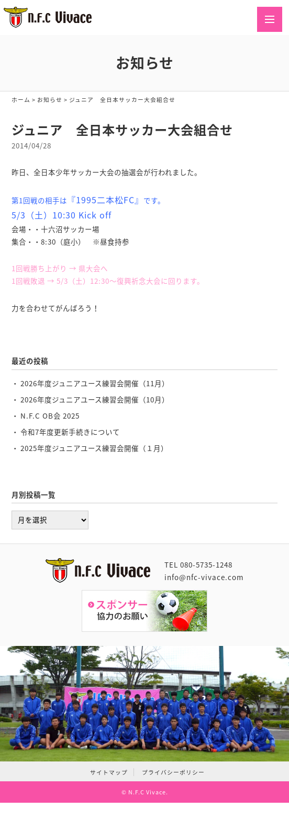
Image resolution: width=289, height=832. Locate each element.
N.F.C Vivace (147, 792)
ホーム (21, 99)
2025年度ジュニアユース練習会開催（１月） (94, 448)
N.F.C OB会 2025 (50, 415)
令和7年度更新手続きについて (70, 431)
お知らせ (49, 99)
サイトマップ (109, 772)
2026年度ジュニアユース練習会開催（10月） (94, 399)
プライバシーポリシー (173, 772)
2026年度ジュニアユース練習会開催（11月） (94, 383)
